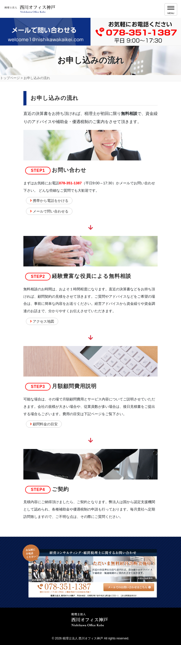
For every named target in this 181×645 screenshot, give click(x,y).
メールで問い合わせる (49, 211)
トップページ (10, 78)
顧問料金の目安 (44, 424)
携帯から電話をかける (49, 201)
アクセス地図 (42, 321)
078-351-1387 (70, 183)
